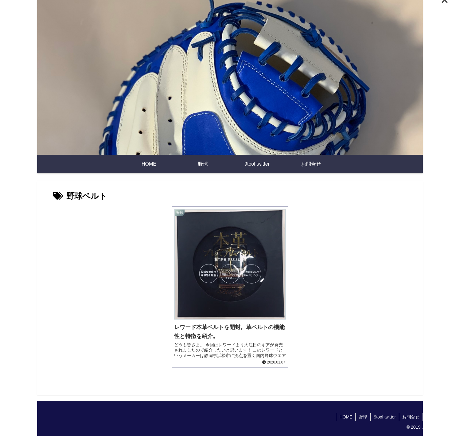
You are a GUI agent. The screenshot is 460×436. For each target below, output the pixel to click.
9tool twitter (385, 416)
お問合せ (410, 416)
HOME (345, 416)
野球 (363, 416)
